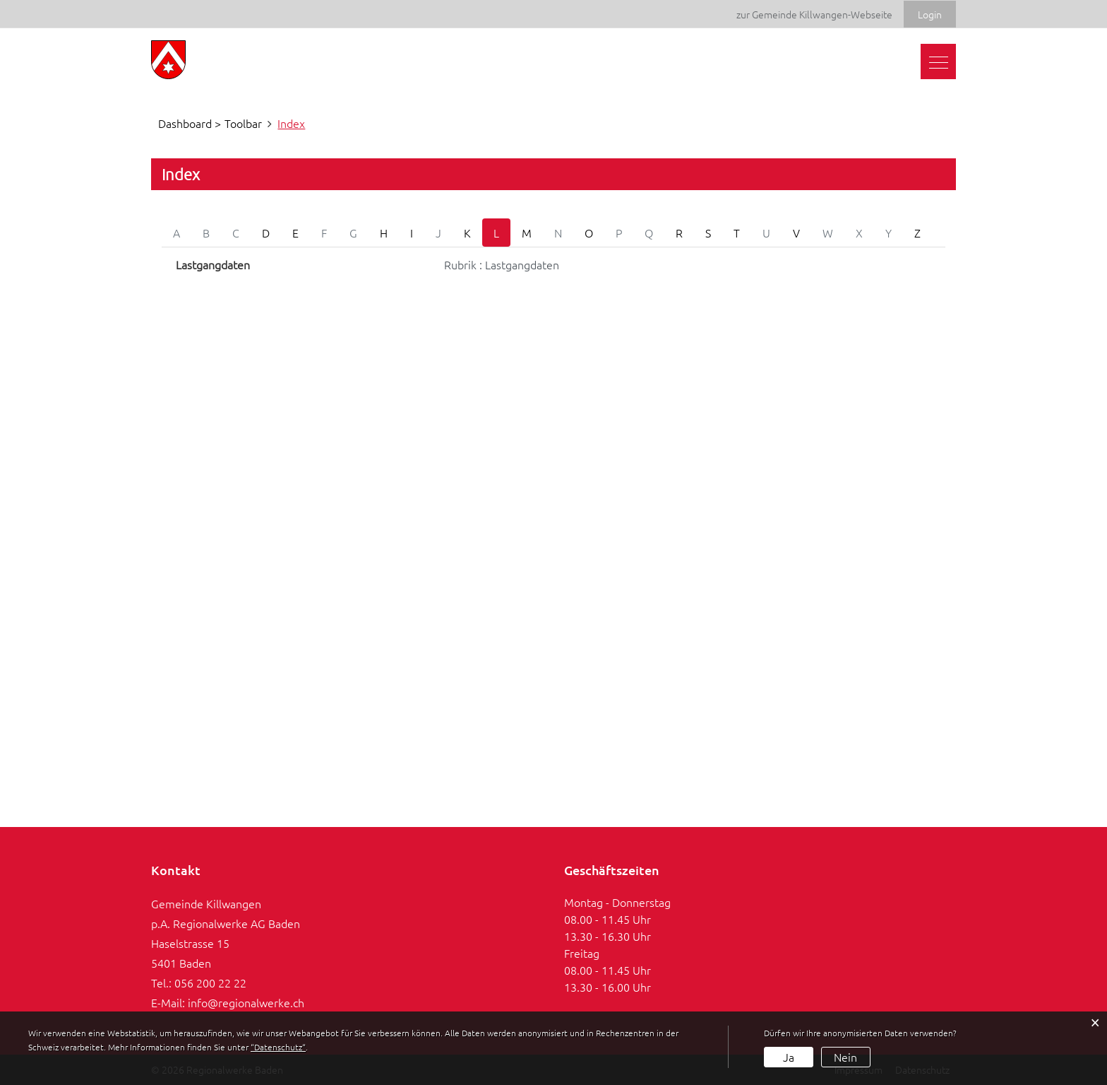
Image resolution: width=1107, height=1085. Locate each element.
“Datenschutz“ (278, 1046)
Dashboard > (189, 123)
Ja (788, 1057)
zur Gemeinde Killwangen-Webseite (814, 14)
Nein (845, 1057)
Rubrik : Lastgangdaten (501, 264)
